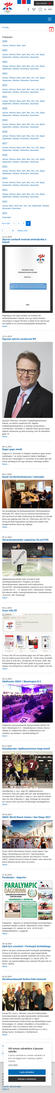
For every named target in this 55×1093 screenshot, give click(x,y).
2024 (4, 62)
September (6, 57)
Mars (19, 45)
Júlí (37, 54)
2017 (4, 143)
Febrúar (12, 45)
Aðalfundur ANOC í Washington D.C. (22, 681)
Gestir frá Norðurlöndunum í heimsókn (23, 477)
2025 (4, 50)
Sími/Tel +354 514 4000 (11, 1087)
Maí (28, 54)
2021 (4, 97)
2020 (4, 108)
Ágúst (42, 54)
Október (15, 57)
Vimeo (34, 9)
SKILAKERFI (41, 3)
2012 (4, 201)
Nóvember (24, 57)
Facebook (28, 9)
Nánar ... (6, 326)
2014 (4, 178)
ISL (45, 9)
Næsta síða (22, 231)
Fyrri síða (6, 223)
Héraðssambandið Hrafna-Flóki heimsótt (24, 979)
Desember (34, 57)
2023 (4, 73)
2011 (4, 213)
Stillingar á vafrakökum (27, 1079)
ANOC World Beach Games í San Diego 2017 (26, 817)
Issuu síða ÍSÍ (9, 610)
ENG (50, 9)
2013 (4, 190)
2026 (4, 41)
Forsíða (5, 27)
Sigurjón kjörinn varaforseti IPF (19, 339)
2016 (4, 155)
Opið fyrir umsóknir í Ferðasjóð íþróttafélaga (26, 946)
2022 (4, 85)
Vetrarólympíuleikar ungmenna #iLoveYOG (25, 540)
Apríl (24, 45)
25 (13, 231)
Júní (33, 54)
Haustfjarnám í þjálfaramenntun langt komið (26, 748)
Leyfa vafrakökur (27, 1072)
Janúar (5, 45)
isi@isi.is (5, 1089)
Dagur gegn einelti (12, 449)
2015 (4, 166)
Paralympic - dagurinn (14, 877)
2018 (4, 132)
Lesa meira (13, 1065)
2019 (4, 120)
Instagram (40, 9)
